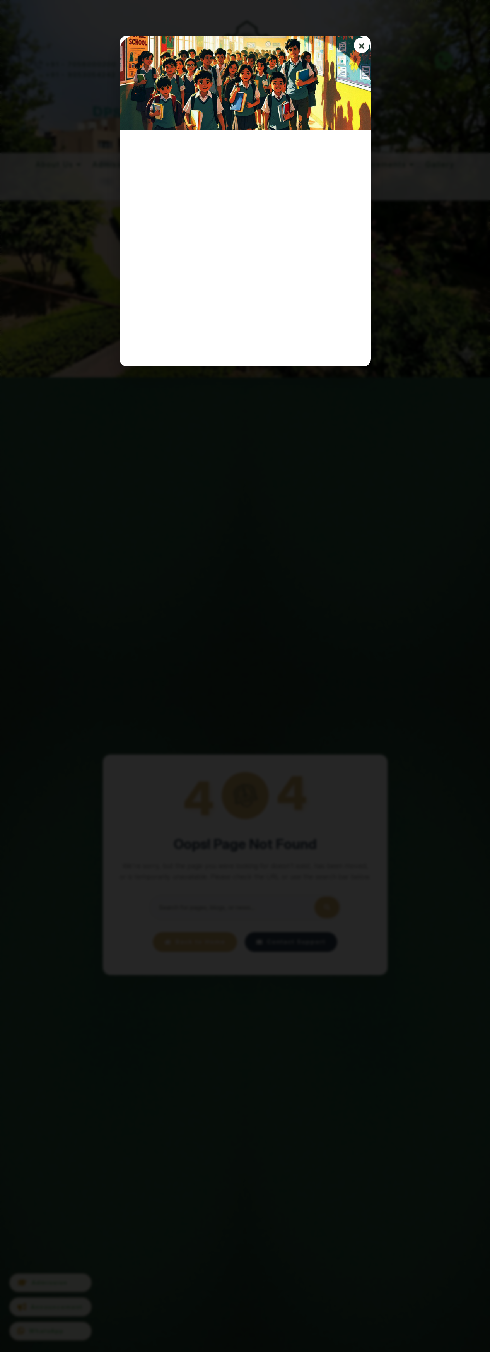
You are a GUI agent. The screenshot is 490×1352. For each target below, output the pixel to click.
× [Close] (361, 45)
